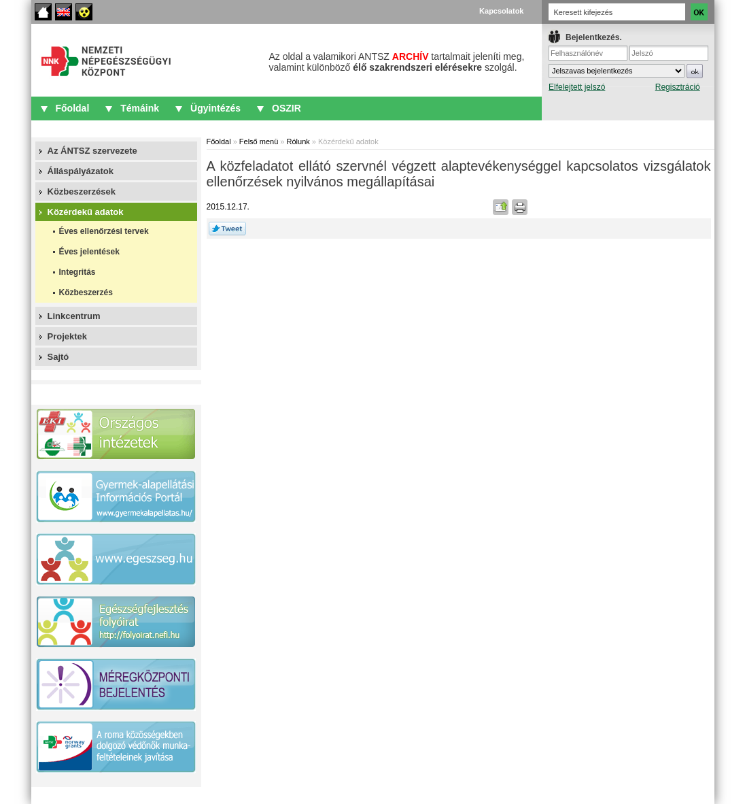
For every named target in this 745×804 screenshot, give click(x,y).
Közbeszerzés (86, 292)
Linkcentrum (74, 316)
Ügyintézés (215, 108)
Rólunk (298, 141)
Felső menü (258, 141)
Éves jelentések (89, 251)
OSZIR (286, 108)
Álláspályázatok (81, 171)
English (63, 11)
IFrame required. (628, 72)
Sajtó (58, 357)
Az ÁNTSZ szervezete (92, 151)
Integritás (77, 272)
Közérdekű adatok (86, 212)
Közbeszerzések (82, 191)
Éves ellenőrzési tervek (104, 231)
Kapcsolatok (501, 11)
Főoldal (43, 11)
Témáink (139, 108)
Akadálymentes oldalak (83, 11)
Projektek (68, 336)
